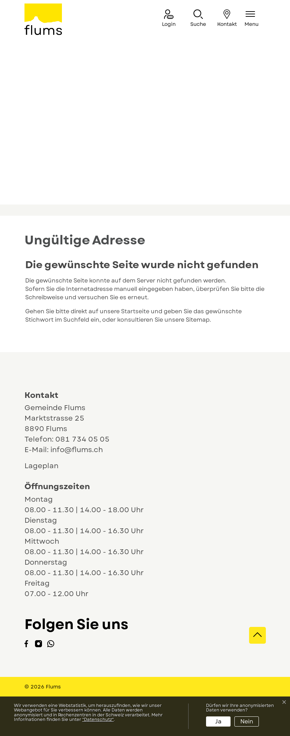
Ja (218, 721)
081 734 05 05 (82, 439)
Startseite (135, 311)
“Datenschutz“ (98, 719)
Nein (246, 721)
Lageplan (47, 466)
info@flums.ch (76, 450)
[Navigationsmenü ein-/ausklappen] (251, 18)
